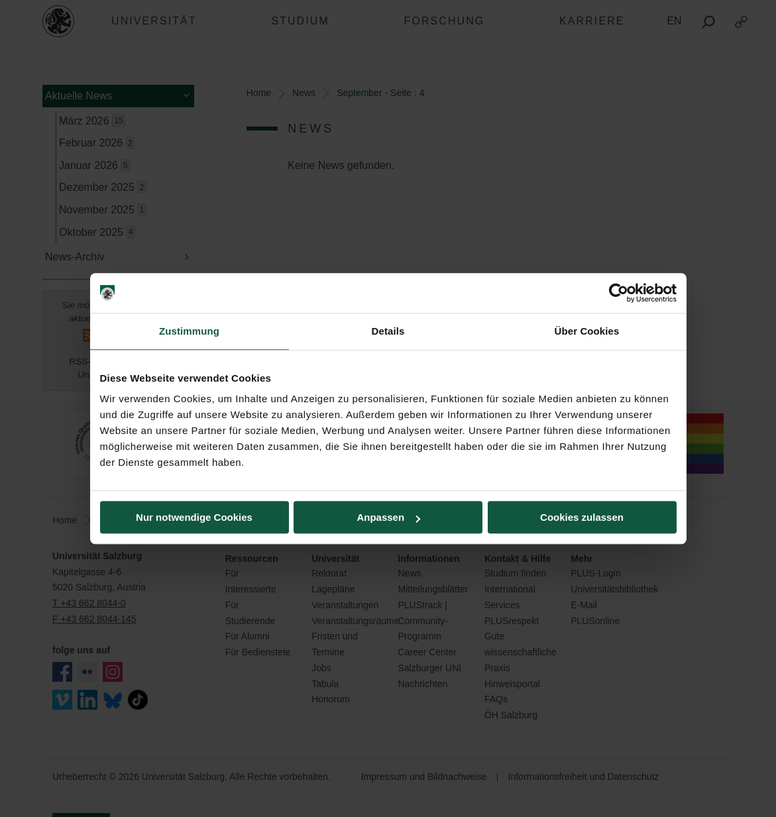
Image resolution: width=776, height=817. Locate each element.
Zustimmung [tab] (189, 331)
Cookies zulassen (582, 517)
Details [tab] (388, 331)
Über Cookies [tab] (587, 331)
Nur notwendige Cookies (194, 517)
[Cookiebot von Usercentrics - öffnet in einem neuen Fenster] (619, 293)
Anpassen (388, 517)
